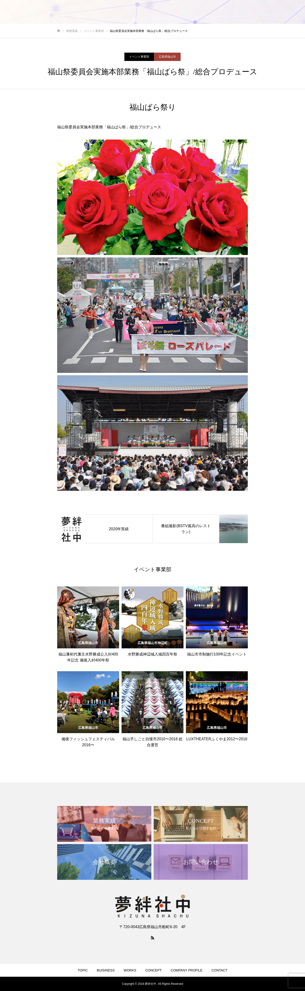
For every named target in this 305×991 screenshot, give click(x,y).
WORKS (200, 12)
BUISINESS (176, 12)
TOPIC (154, 12)
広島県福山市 (167, 56)
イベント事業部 (139, 56)
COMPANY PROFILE (255, 12)
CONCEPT (223, 12)
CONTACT (288, 12)
